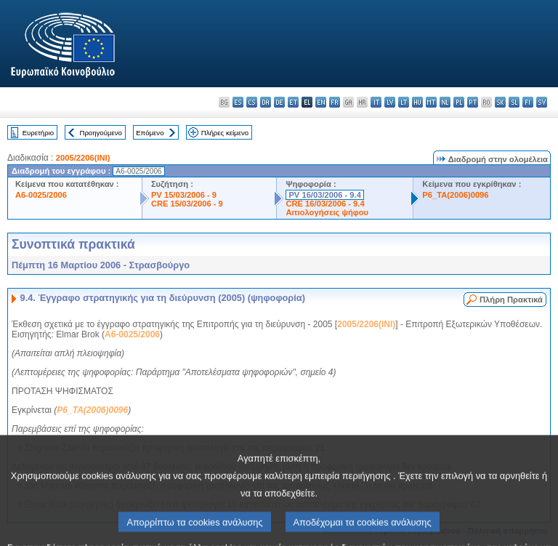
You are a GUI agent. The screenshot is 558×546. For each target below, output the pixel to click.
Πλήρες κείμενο (224, 133)
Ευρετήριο (38, 133)
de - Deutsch (279, 102)
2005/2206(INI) (83, 157)
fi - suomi (527, 102)
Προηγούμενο (100, 133)
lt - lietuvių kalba (403, 102)
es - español (237, 102)
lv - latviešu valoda (389, 102)
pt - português (472, 102)
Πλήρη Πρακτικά (511, 299)
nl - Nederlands (445, 102)
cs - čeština (251, 102)
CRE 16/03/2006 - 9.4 (325, 203)
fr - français (334, 102)
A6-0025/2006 (41, 194)
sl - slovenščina (514, 102)
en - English (320, 102)
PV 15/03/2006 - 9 (184, 194)
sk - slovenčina (500, 102)
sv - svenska (541, 102)
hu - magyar (417, 102)
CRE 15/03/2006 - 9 (187, 203)
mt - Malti (431, 102)
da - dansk (265, 102)
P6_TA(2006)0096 (455, 194)
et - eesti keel (293, 102)
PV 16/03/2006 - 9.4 (324, 194)
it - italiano (376, 102)
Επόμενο (149, 133)
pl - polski (458, 102)
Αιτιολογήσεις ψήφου (327, 212)
